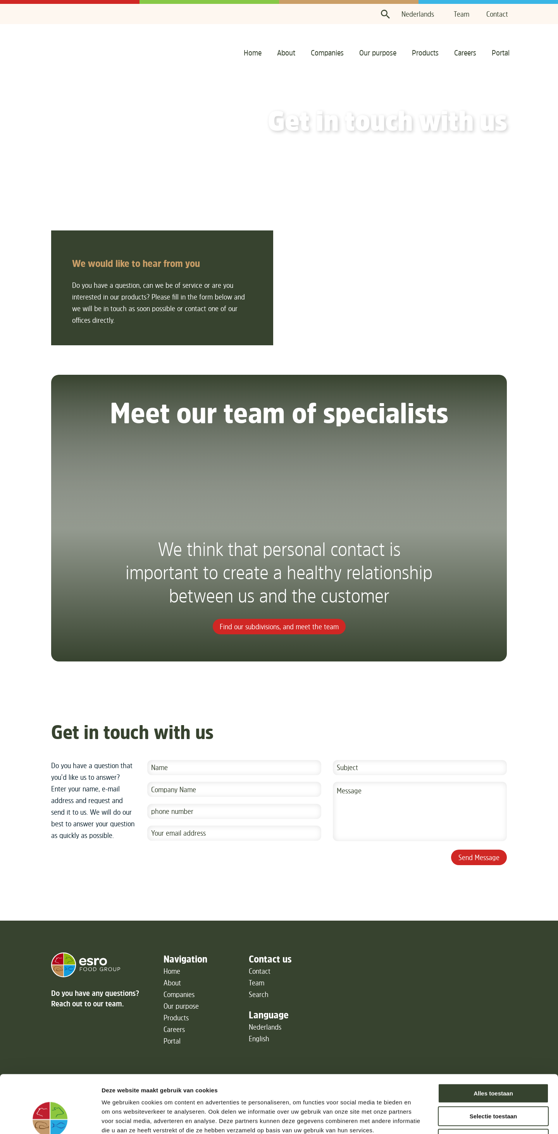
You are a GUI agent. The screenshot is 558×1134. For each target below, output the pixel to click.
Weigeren (493, 1084)
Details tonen (418, 1118)
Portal (501, 52)
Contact (497, 14)
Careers (465, 52)
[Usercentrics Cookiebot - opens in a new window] (50, 1119)
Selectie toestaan (493, 1062)
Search (259, 994)
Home (253, 52)
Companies (327, 52)
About (286, 52)
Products (425, 52)
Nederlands (417, 14)
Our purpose (377, 52)
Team (461, 14)
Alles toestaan (493, 1039)
